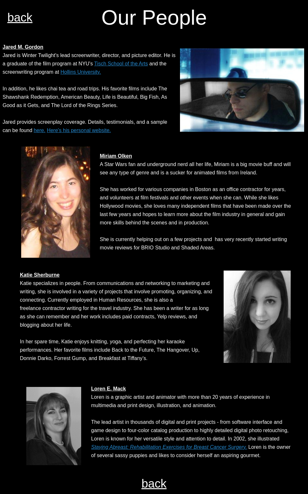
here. (39, 130)
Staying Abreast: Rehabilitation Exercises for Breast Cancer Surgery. (169, 447)
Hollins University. (81, 72)
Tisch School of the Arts (121, 63)
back (19, 17)
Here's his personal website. (79, 130)
